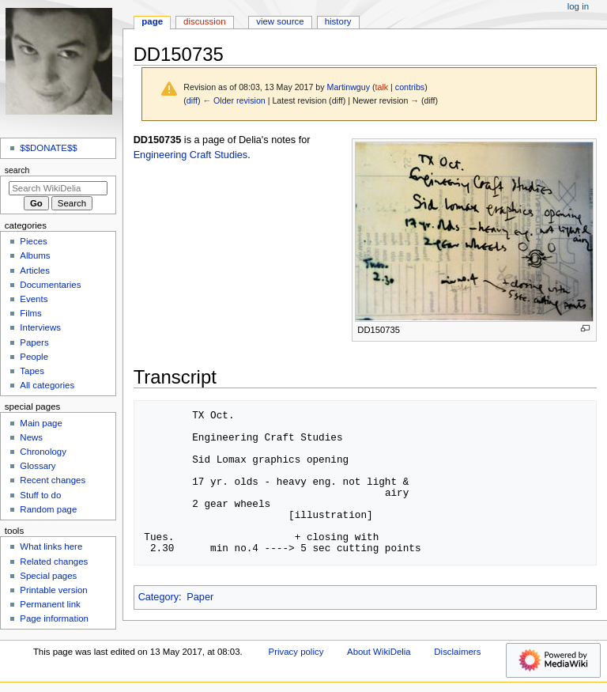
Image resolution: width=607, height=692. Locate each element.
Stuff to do (40, 495)
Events (33, 299)
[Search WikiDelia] (58, 188)
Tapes (32, 371)
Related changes (54, 561)
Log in (578, 6)
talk (382, 87)
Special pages (48, 575)
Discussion (204, 21)
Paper (200, 597)
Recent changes (52, 480)
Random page (48, 509)
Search (17, 170)
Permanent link (50, 604)
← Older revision (233, 100)
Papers (34, 342)
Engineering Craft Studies (191, 155)
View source (280, 21)
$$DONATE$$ (48, 148)
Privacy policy (296, 651)
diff (192, 100)
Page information (54, 618)
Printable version (53, 590)
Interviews (40, 327)
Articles (35, 270)
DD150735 (158, 140)
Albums (35, 255)
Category (158, 597)
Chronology (43, 451)
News (31, 437)
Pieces (33, 241)
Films (30, 313)
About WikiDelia (379, 651)
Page (152, 21)
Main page (41, 423)
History (338, 21)
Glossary (37, 466)
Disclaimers (457, 651)
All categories (47, 385)
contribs (409, 87)
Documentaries (50, 284)
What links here (51, 546)
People (34, 356)
